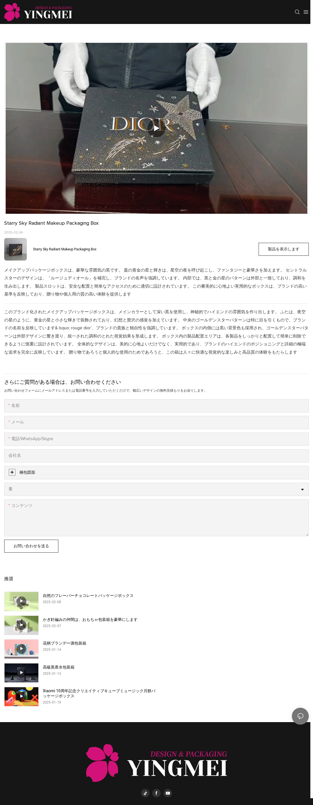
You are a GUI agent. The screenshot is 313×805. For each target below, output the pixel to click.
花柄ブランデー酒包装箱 (64, 619)
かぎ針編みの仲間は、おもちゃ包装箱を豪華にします (242, 595)
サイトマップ (207, 784)
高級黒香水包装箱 (211, 619)
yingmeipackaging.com (170, 784)
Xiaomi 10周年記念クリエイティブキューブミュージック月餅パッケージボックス (99, 645)
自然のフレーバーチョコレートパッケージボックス (88, 595)
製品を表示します (283, 249)
